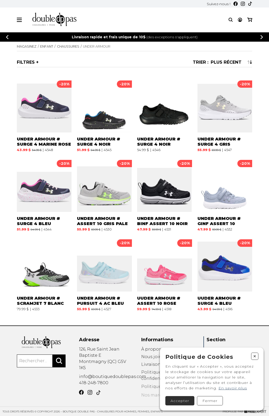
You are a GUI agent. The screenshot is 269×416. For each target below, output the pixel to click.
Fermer (209, 400)
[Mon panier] (249, 19)
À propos (151, 353)
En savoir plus (232, 388)
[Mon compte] (240, 19)
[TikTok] (250, 3)
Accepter (180, 400)
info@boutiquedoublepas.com (112, 379)
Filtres (26, 62)
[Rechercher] (59, 364)
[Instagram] (243, 3)
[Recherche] (231, 19)
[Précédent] (7, 37)
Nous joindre (155, 362)
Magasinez (27, 46)
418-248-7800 (93, 386)
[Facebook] (235, 3)
